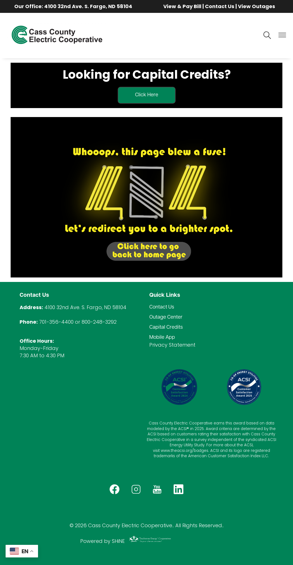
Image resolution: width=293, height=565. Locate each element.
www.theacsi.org (176, 450)
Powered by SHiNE (102, 541)
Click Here (146, 95)
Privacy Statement (172, 344)
